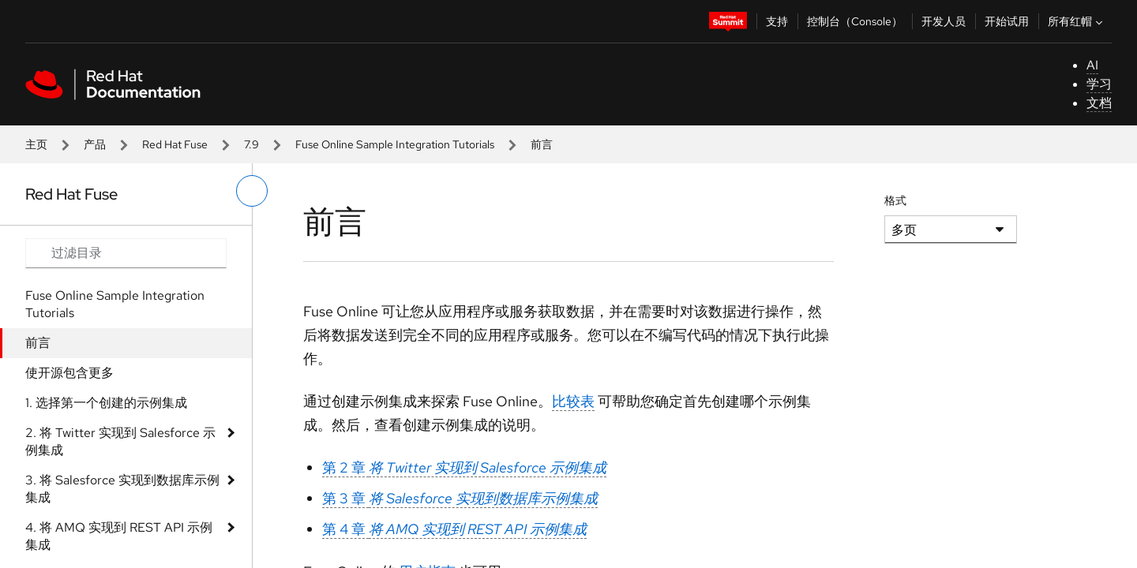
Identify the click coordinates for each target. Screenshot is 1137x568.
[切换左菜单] (252, 191)
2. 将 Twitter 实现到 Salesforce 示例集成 (120, 441)
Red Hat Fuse (175, 144)
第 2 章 (464, 467)
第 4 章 (454, 529)
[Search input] (126, 253)
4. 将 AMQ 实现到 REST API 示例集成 (118, 536)
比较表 (573, 401)
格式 (895, 200)
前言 (38, 342)
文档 (1099, 103)
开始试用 (1007, 21)
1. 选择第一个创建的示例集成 (106, 402)
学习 (1099, 84)
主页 (36, 144)
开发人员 (943, 21)
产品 (95, 144)
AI (1092, 65)
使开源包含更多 (69, 372)
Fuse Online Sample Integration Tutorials (394, 144)
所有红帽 (1077, 21)
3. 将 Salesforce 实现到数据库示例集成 (122, 489)
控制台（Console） (854, 21)
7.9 (251, 144)
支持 (777, 21)
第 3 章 (460, 498)
